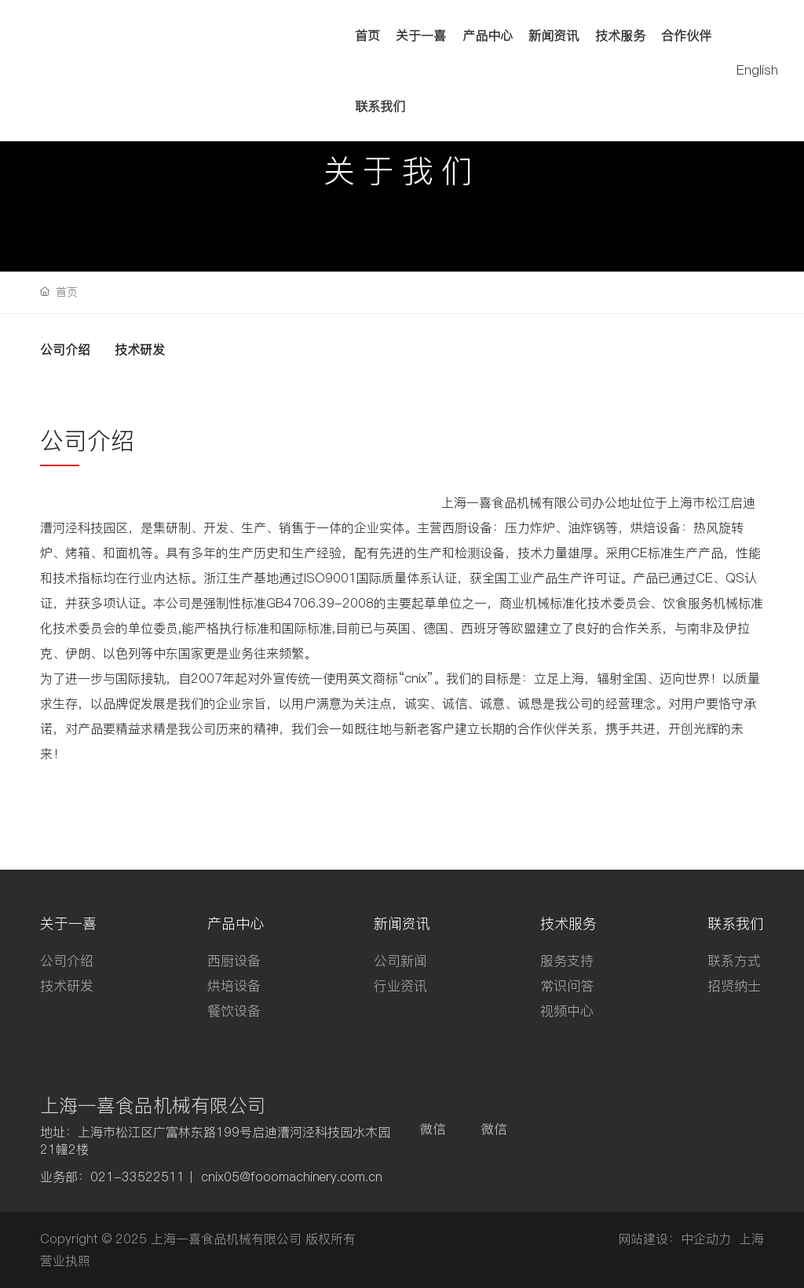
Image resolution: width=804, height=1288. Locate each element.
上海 (751, 1238)
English (757, 69)
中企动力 (706, 1238)
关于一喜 (421, 35)
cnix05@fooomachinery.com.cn (291, 1176)
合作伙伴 (686, 35)
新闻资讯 (553, 35)
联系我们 (380, 106)
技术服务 (620, 35)
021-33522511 (137, 1176)
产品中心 (487, 35)
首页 (367, 35)
